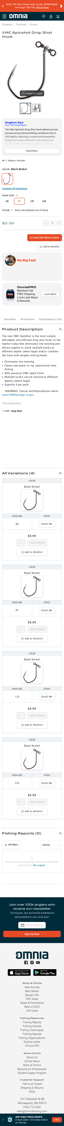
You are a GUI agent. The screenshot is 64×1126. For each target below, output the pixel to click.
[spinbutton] (21, 540)
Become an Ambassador (32, 1066)
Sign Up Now (32, 931)
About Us (32, 1054)
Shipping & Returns (32, 1085)
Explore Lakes (32, 1039)
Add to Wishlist (49, 244)
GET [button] (57, 1119)
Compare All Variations (14, 185)
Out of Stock (37, 540)
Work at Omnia (32, 1062)
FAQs (32, 1089)
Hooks (33, 21)
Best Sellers (32, 988)
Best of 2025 (32, 1004)
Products (7, 21)
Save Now (42, 6)
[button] (32, 326)
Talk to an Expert (32, 1081)
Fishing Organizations (32, 1035)
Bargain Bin (32, 992)
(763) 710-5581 (32, 1104)
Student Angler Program (32, 1070)
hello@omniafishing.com (32, 1108)
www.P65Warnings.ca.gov (18, 392)
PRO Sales (32, 996)
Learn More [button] (50, 291)
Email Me (46, 521)
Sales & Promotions (32, 1000)
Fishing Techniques (32, 1027)
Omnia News (32, 1058)
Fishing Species (32, 1031)
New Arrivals (32, 984)
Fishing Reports (32, 1019)
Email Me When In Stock (44, 235)
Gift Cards (32, 1008)
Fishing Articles (32, 1023)
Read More (32, 148)
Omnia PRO (32, 1043)
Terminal (21, 21)
